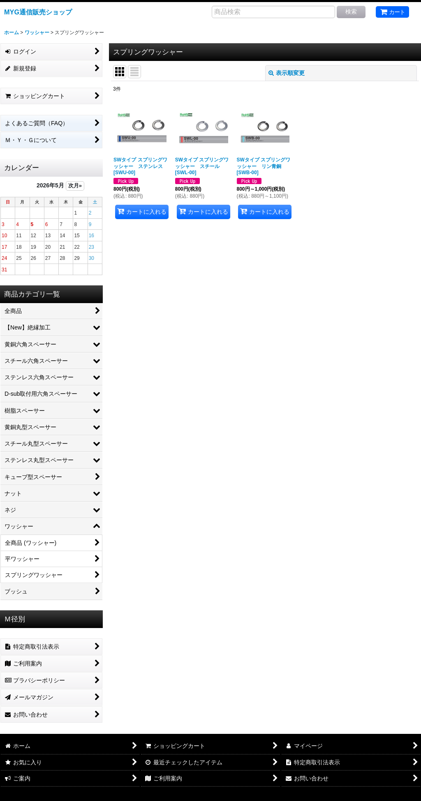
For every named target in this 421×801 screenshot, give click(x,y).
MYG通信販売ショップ (38, 12)
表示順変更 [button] (286, 73)
